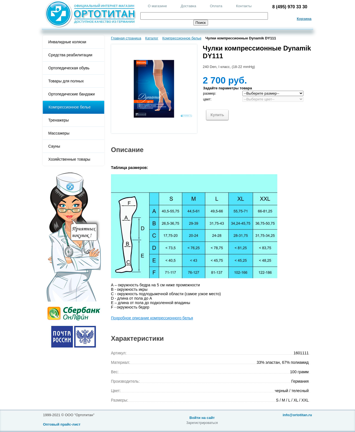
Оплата (216, 6)
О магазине (157, 6)
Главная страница (126, 38)
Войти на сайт (202, 418)
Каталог (151, 38)
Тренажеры (58, 120)
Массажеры (58, 133)
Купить (217, 115)
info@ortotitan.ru (297, 415)
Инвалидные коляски (67, 42)
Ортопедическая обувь (68, 68)
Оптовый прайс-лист (61, 424)
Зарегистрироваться (202, 423)
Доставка (188, 6)
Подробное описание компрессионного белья (152, 318)
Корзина (304, 19)
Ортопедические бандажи (71, 94)
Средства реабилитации (70, 55)
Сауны (54, 146)
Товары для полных (66, 81)
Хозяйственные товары (69, 159)
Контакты (244, 6)
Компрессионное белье (70, 107)
